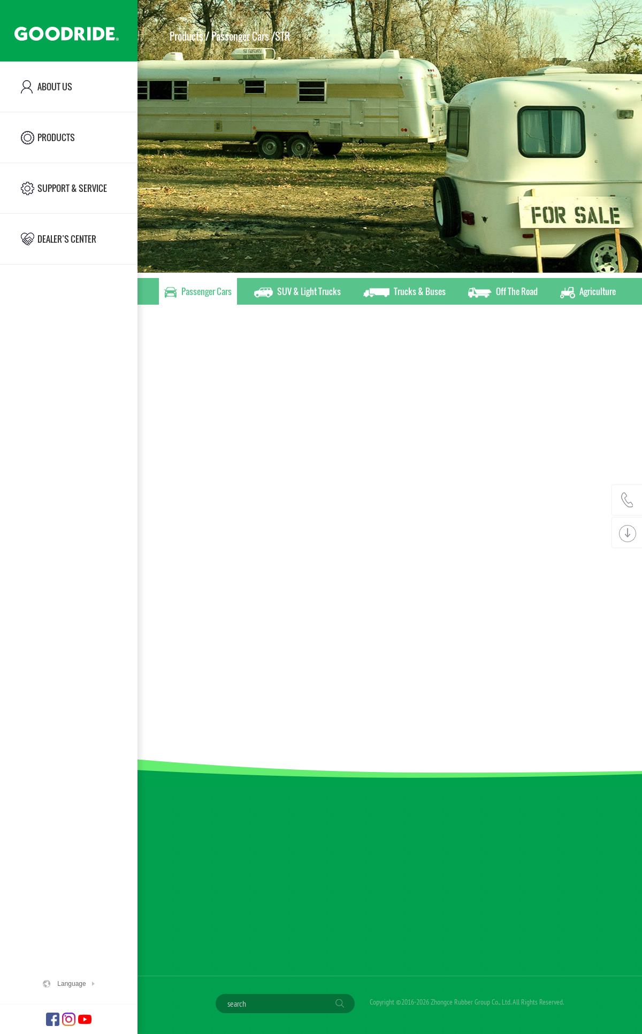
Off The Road (503, 293)
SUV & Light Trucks (297, 293)
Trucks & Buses (404, 293)
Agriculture (588, 293)
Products (186, 36)
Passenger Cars (198, 293)
